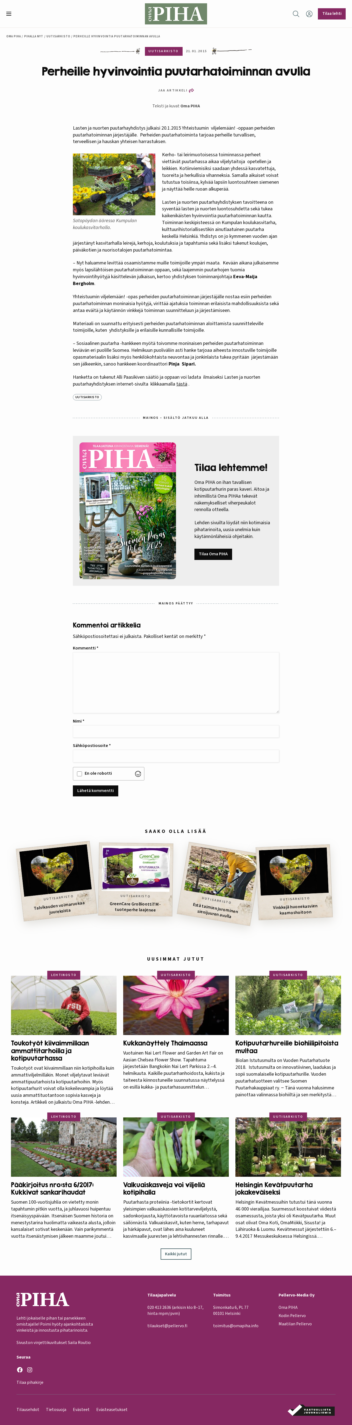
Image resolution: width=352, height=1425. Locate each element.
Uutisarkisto (58, 36)
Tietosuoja (56, 1410)
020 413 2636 (159, 1307)
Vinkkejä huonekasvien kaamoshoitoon (295, 909)
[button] (11, 13)
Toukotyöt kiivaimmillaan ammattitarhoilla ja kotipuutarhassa (50, 1050)
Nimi (78, 721)
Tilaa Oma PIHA (213, 554)
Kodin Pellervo (292, 1316)
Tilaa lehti (332, 13)
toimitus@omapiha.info (235, 1326)
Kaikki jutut (176, 1254)
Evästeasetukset (112, 1410)
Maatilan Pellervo (295, 1324)
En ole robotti (98, 773)
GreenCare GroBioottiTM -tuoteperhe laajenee (135, 907)
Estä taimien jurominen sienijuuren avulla (215, 911)
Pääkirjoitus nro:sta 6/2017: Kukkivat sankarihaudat (52, 1188)
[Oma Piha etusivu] (176, 13)
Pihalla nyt (33, 36)
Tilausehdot (27, 1410)
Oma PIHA (190, 106)
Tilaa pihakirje (29, 1383)
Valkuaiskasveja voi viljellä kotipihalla (164, 1188)
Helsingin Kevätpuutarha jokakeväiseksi (274, 1188)
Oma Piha (13, 36)
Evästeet (81, 1410)
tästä (181, 384)
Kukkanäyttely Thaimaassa (165, 1043)
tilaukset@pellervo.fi (167, 1326)
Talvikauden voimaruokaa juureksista (59, 907)
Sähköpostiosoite (92, 746)
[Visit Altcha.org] (138, 774)
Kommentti (85, 648)
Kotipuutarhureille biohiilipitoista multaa (286, 1047)
